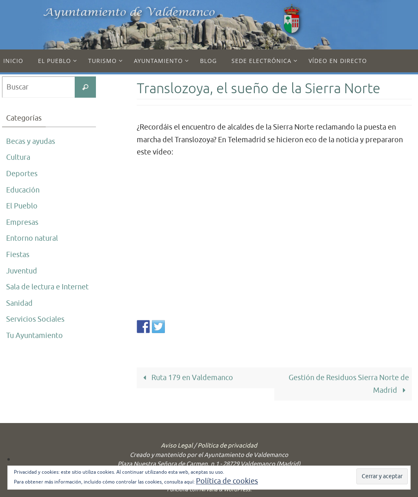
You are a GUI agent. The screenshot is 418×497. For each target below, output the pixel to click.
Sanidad (19, 303)
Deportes (22, 173)
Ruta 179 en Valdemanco (186, 377)
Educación (23, 190)
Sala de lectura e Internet (47, 286)
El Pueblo (22, 205)
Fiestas (17, 254)
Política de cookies (227, 481)
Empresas (22, 222)
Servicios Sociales (35, 319)
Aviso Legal (177, 446)
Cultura (18, 157)
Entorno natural (32, 238)
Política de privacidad (227, 446)
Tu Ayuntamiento (34, 335)
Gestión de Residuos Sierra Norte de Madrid (349, 384)
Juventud (21, 270)
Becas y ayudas (30, 141)
